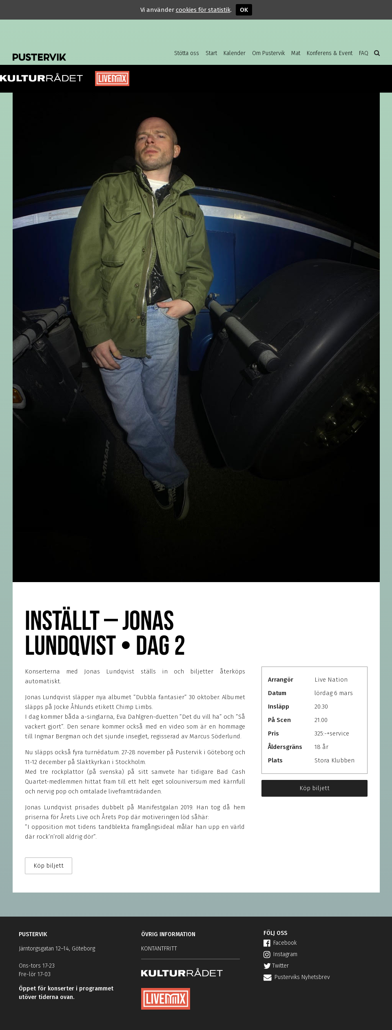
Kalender (235, 53)
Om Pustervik (268, 53)
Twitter (276, 965)
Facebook (280, 942)
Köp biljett (314, 788)
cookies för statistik (203, 9)
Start (211, 53)
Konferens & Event (329, 53)
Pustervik (78, 51)
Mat (295, 53)
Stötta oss (186, 53)
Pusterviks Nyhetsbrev (297, 977)
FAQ (363, 53)
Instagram (280, 954)
